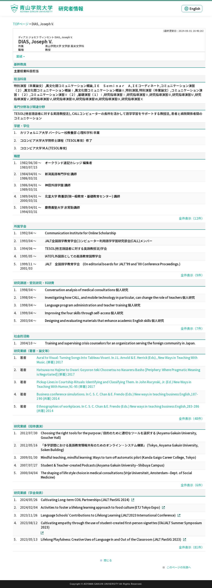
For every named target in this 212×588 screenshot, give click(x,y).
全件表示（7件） (192, 328)
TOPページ (21, 24)
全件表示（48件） (191, 418)
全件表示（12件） (191, 218)
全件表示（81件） (191, 547)
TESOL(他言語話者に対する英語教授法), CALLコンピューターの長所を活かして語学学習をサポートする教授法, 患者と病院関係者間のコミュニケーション (108, 115)
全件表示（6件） (192, 485)
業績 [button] (19, 56)
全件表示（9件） (192, 275)
